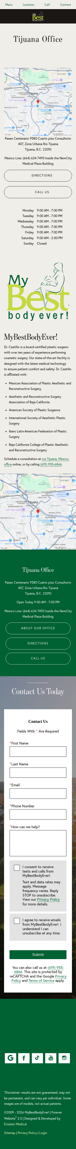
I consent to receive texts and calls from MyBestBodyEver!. (42, 885)
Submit (38, 955)
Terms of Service (41, 980)
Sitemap (9, 1133)
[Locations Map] (38, 101)
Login (43, 1133)
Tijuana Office (38, 569)
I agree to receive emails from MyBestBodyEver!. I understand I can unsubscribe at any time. (41, 927)
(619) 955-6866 (51, 464)
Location (28, 4)
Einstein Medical (15, 1124)
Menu (9, 4)
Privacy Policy (48, 900)
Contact (65, 4)
